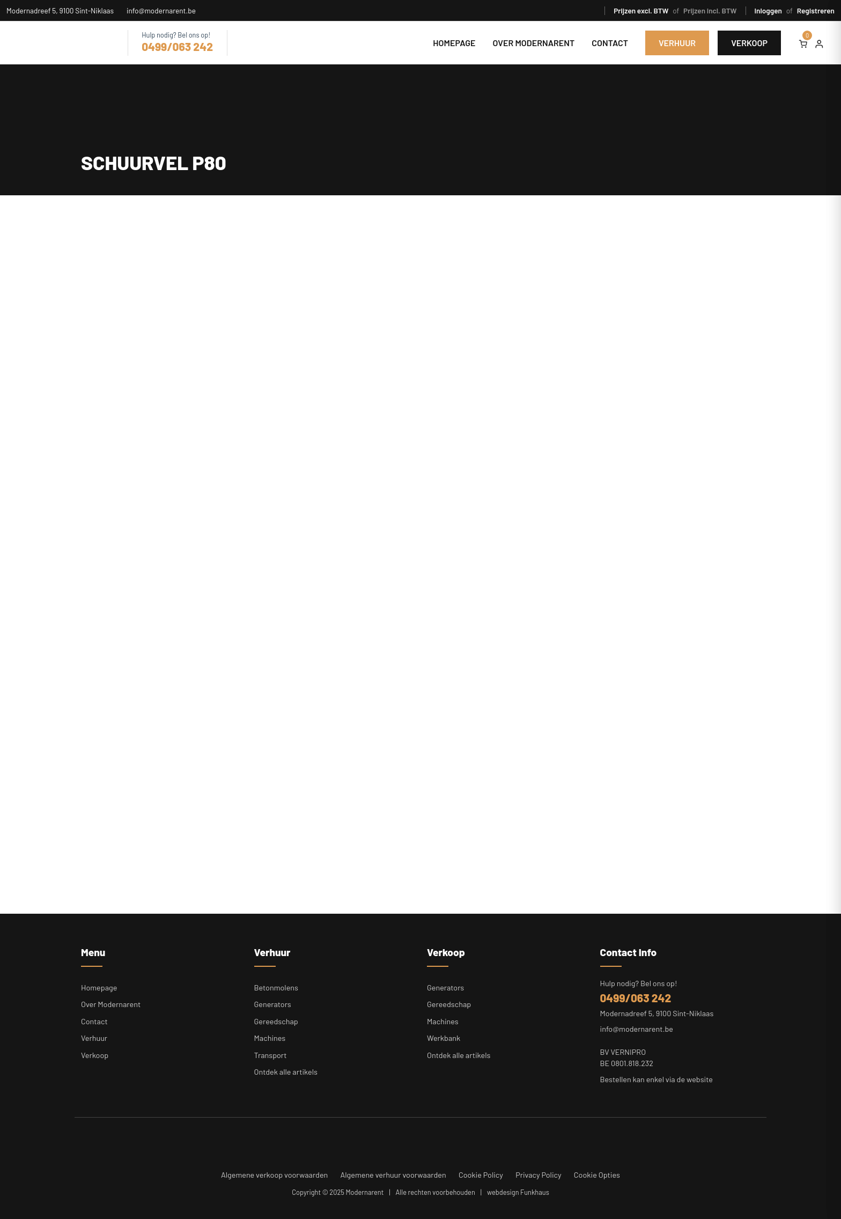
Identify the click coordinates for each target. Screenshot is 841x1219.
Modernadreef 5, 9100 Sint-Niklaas (60, 10)
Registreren (816, 10)
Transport (270, 1055)
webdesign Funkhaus (518, 1192)
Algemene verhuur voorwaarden (393, 1174)
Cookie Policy (481, 1174)
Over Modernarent (534, 43)
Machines (270, 1037)
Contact (610, 43)
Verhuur (677, 43)
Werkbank (443, 1037)
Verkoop (749, 43)
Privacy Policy (538, 1174)
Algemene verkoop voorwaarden (274, 1174)
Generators (272, 1004)
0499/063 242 (177, 46)
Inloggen (769, 10)
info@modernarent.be (161, 10)
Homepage (454, 43)
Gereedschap (276, 1021)
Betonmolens (276, 987)
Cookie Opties (597, 1174)
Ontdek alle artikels (286, 1071)
